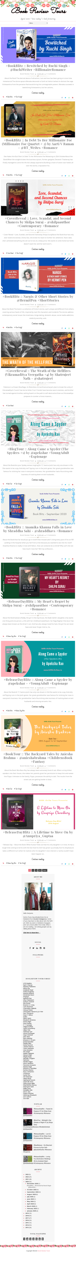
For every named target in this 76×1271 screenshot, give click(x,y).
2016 (27, 1237)
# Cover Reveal (9, 258)
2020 (27, 1198)
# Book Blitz (9, 99)
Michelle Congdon (29, 1075)
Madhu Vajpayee (28, 1070)
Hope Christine (28, 1052)
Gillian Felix (26, 1047)
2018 (27, 1232)
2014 (27, 1242)
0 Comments (51, 76)
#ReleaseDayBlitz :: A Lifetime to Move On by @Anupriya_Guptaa (38, 851)
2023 (27, 1191)
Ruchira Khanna (28, 1087)
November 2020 (32, 1200)
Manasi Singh (27, 1072)
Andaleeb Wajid (28, 1007)
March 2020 (31, 1223)
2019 (27, 1230)
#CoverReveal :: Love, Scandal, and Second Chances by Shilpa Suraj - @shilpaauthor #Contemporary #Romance (38, 227)
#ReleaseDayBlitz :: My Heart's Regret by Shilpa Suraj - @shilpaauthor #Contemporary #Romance (38, 618)
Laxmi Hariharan (28, 1065)
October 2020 (32, 1207)
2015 (27, 1240)
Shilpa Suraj (27, 1105)
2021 (27, 1196)
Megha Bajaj (27, 1074)
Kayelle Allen (27, 1060)
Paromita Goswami (29, 1082)
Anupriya (26, 1014)
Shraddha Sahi (27, 1107)
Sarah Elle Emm (28, 1099)
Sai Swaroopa (27, 1094)
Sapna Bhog (27, 1095)
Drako (25, 1034)
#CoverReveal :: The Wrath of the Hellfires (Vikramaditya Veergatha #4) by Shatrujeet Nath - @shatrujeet (38, 383)
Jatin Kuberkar (27, 1055)
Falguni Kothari (28, 1044)
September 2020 (33, 1209)
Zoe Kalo (26, 1115)
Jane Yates (26, 1054)
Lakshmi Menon (28, 1064)
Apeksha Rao (27, 1015)
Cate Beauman (28, 1024)
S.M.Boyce (26, 1090)
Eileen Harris (27, 1035)
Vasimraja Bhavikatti (30, 1112)
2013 (27, 1244)
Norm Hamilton (28, 1080)
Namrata (26, 1077)
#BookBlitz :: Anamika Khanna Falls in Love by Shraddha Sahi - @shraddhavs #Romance (38, 540)
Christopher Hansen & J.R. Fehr (33, 1029)
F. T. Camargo (27, 1042)
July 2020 (30, 1214)
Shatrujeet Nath (28, 1104)
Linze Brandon (28, 1067)
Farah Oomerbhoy (29, 1045)
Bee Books (26, 1020)
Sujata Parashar (28, 1110)
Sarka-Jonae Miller (29, 1100)
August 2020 (31, 1211)
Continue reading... (38, 96)
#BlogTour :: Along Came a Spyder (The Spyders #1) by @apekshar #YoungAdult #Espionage (38, 462)
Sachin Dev (26, 1092)
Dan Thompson (28, 1030)
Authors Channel (28, 1019)
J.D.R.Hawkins (27, 1000)
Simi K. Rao (26, 1109)
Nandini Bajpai (28, 1079)
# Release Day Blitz (11, 649)
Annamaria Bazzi (28, 1012)
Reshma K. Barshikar (30, 1085)
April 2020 (30, 1221)
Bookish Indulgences (40, 936)
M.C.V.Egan (26, 1069)
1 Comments (51, 781)
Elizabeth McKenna (29, 1037)
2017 (27, 1235)
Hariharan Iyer (27, 1049)
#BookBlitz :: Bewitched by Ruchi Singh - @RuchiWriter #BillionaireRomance (38, 70)
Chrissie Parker (28, 1027)
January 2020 (31, 1228)
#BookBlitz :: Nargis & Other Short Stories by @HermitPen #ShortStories (38, 305)
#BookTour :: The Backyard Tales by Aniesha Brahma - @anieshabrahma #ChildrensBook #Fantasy (38, 773)
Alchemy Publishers (29, 1004)
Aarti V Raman (27, 1002)
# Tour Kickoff (18, 99)
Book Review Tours (38, 12)
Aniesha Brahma (28, 1010)
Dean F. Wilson (28, 1032)
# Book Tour (9, 493)
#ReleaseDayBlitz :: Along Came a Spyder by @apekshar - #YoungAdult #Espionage (38, 696)
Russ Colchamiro (28, 1089)
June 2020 (30, 1216)
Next (44, 887)
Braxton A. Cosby (28, 1022)
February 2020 (32, 1225)
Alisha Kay (26, 1005)
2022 (27, 1194)
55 (40, 887)
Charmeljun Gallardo (29, 1025)
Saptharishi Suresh (29, 1097)
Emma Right (27, 1039)
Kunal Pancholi (28, 1062)
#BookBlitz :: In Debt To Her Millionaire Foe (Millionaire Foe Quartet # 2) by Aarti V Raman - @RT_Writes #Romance (38, 148)
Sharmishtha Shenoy (30, 1102)
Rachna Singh (27, 1084)
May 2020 (30, 1218)
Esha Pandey (27, 1040)
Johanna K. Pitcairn (29, 1057)
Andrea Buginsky (28, 1008)
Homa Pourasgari (29, 1050)
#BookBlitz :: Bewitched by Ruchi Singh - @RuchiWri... (39, 1203)
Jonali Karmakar (28, 1059)
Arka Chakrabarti (28, 1017)
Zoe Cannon (27, 1114)
